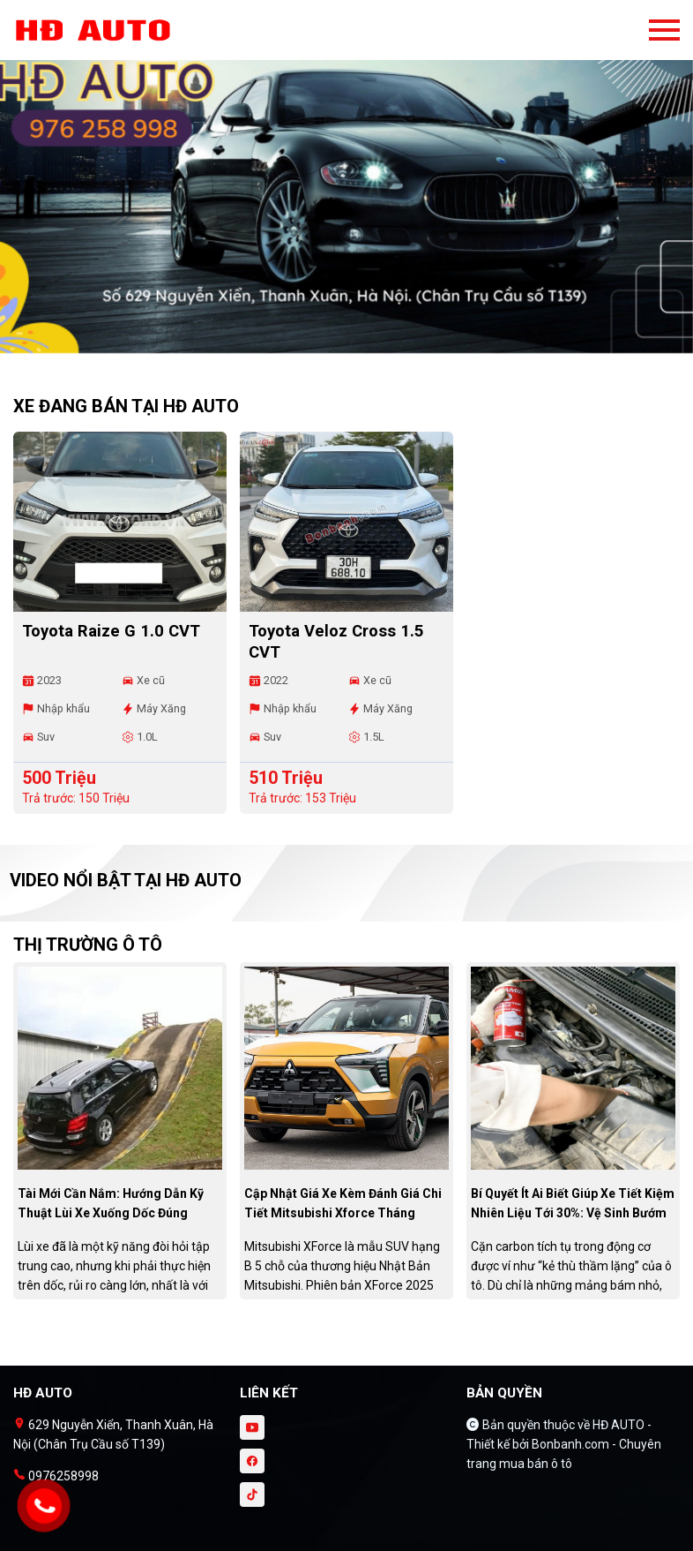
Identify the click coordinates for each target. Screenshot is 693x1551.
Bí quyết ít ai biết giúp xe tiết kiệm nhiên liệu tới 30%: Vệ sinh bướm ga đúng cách (572, 1212)
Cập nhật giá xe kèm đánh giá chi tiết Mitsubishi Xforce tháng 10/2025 (343, 1212)
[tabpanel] (346, 185)
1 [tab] (337, 344)
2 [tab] (355, 344)
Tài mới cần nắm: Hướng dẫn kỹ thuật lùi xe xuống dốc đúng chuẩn (111, 1212)
